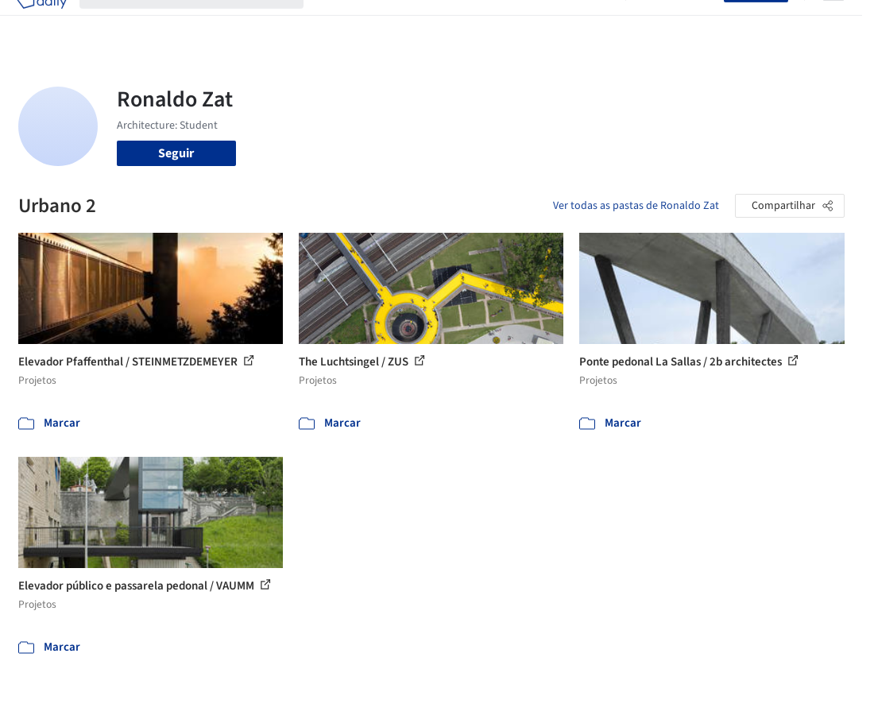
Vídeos (594, 22)
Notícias (544, 22)
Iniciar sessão (678, 22)
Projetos (339, 22)
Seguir (176, 153)
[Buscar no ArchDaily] (204, 22)
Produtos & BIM (469, 22)
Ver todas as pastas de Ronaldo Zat (636, 205)
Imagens (395, 22)
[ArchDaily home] (41, 22)
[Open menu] (833, 22)
